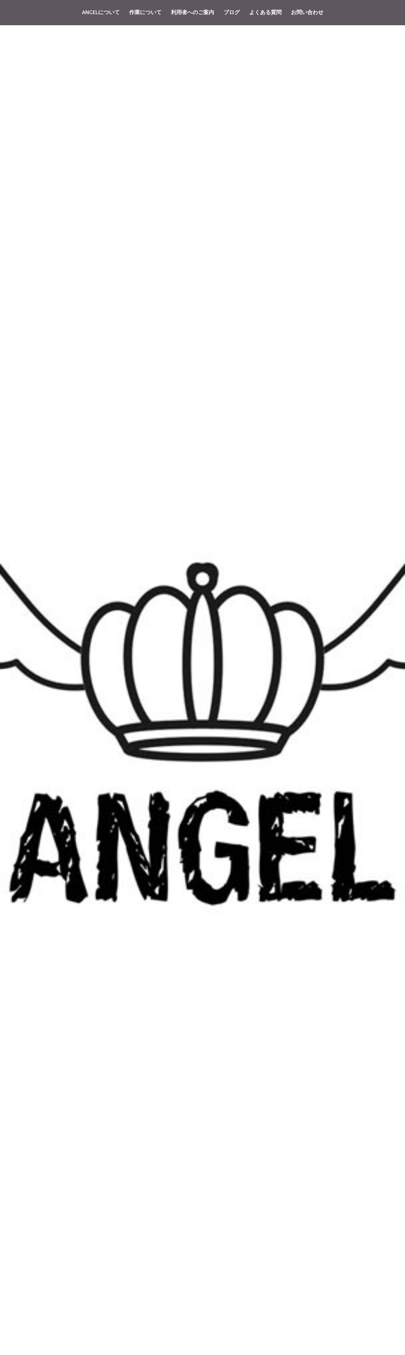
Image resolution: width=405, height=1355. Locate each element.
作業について (145, 12)
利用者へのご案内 (192, 12)
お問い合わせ (307, 12)
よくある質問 (265, 12)
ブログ (232, 12)
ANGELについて (101, 12)
